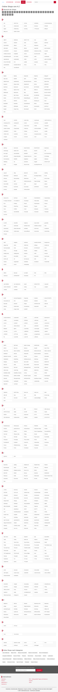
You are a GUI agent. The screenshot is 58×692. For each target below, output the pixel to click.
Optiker (4, 662)
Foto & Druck (30, 655)
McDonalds (46, 356)
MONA (45, 372)
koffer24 (5, 306)
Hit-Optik (15, 250)
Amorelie (46, 50)
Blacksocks (16, 92)
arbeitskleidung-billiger (8, 56)
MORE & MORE (17, 375)
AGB (30, 682)
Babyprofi (46, 75)
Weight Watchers (27, 606)
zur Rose (25, 645)
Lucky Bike (16, 336)
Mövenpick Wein (17, 378)
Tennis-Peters (26, 542)
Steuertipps (36, 522)
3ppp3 (5, 28)
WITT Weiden (47, 611)
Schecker (46, 492)
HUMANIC (26, 261)
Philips (25, 434)
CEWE (35, 125)
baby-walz (6, 78)
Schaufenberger (37, 492)
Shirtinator (6, 503)
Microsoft (15, 367)
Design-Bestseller (17, 156)
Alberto (15, 45)
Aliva (45, 45)
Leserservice (46, 323)
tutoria (15, 561)
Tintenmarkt (6, 550)
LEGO (45, 320)
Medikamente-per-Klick (28, 359)
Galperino (26, 222)
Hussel (5, 264)
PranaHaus (46, 442)
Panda (45, 425)
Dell (45, 150)
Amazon (15, 50)
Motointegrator (47, 375)
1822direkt (36, 23)
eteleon (45, 183)
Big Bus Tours (16, 89)
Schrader (26, 495)
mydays (25, 381)
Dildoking (5, 161)
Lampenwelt (16, 317)
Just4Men (16, 289)
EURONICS (36, 186)
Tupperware (6, 561)
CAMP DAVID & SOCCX (48, 120)
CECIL (15, 125)
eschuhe (15, 183)
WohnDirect (6, 614)
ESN (25, 183)
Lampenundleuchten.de (8, 317)
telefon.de (26, 539)
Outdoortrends (16, 417)
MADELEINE (36, 345)
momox (35, 372)
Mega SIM (16, 361)
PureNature (26, 447)
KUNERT (26, 309)
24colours (36, 25)
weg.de (15, 606)
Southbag (16, 517)
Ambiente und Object (38, 50)
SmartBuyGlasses (17, 511)
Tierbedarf (27, 662)
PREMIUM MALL (17, 445)
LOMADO (5, 334)
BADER (15, 78)
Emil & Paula (46, 178)
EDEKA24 (16, 175)
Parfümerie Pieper (37, 428)
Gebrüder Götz (27, 225)
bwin (4, 111)
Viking (45, 586)
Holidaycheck (16, 253)
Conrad (15, 136)
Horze (25, 256)
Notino (45, 397)
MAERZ (45, 345)
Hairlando (26, 242)
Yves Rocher (16, 634)
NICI (25, 395)
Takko (15, 536)
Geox (45, 225)
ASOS (35, 59)
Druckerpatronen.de (38, 164)
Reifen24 (46, 467)
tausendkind (46, 536)
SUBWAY (46, 525)
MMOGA (25, 370)
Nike (35, 395)
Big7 (25, 89)
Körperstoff (36, 306)
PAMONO (36, 425)
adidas (45, 39)
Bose (45, 100)
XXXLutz (15, 625)
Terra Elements (37, 542)
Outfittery (26, 417)
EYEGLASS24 (27, 189)
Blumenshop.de (47, 95)
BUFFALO (46, 106)
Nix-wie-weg (46, 395)
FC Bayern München (7, 200)
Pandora (5, 428)
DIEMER (15, 158)
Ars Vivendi (16, 56)
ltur (4, 336)
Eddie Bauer (6, 175)
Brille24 (5, 106)
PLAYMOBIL (46, 436)
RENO (35, 470)
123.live (25, 23)
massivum (46, 353)
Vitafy (15, 592)
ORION (5, 414)
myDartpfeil (16, 381)
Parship (45, 428)
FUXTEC (5, 214)
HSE (45, 258)
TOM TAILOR (16, 553)
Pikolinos (46, 434)
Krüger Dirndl (16, 309)
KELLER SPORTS (47, 298)
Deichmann (46, 147)
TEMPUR (46, 539)
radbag (15, 464)
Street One (36, 525)
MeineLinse (36, 361)
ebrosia (35, 172)
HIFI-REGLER (37, 247)
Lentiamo (26, 323)
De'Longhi (5, 153)
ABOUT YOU (26, 39)
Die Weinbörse (6, 158)
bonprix (25, 100)
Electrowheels (16, 178)
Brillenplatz (16, 106)
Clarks (15, 131)
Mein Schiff (26, 361)
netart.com (36, 392)
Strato (25, 525)
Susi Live (15, 528)
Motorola (5, 378)
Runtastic (46, 478)
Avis (4, 67)
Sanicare (36, 489)
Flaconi (25, 203)
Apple (45, 53)
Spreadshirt (46, 520)
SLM (4, 511)
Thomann (15, 547)
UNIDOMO (26, 572)
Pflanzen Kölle (16, 434)
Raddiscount (26, 464)
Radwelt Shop (37, 464)
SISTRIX (46, 506)
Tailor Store (6, 536)
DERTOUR (6, 156)
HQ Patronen (26, 258)
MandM (35, 348)
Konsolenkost (26, 306)
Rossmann (16, 478)
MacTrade (16, 345)
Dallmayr (5, 147)
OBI (14, 409)
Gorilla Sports (16, 231)
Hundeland (36, 261)
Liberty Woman (17, 325)
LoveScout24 (46, 334)
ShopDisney (36, 503)
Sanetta (25, 489)
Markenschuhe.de (37, 350)
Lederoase (36, 320)
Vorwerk (25, 595)
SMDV (35, 511)
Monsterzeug (6, 375)
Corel (35, 136)
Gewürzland (6, 228)
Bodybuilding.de (27, 97)
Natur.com (26, 392)
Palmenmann (16, 425)
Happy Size (6, 245)
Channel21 (46, 125)
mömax (25, 372)
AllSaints (15, 48)
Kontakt (30, 680)
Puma (15, 447)
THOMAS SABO (27, 547)
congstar (5, 136)
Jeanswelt (46, 284)
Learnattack (16, 320)
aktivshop (46, 42)
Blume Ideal (26, 95)
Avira (45, 64)
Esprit (35, 183)
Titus (45, 550)
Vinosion (25, 589)
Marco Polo (6, 350)
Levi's (5, 325)
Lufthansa (36, 336)
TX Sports (26, 561)
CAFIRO (15, 120)
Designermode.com (27, 156)
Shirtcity (45, 500)
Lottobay (25, 334)
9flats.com (6, 31)
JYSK (25, 289)
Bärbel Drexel (6, 81)
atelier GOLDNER (47, 59)
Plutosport (6, 439)
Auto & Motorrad (6, 652)
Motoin (35, 375)
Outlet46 (35, 417)
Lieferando (46, 325)
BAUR (35, 81)
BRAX (35, 103)
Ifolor (35, 272)
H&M (5, 242)
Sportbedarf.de (16, 520)
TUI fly (35, 558)
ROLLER (25, 475)
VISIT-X (35, 589)
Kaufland (36, 298)
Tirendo (35, 550)
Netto (45, 392)
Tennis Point (16, 542)
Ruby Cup (26, 478)
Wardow (25, 603)
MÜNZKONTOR (27, 378)
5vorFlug (25, 28)
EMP (15, 181)
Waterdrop (46, 603)
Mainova (25, 348)
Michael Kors (6, 367)
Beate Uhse (46, 81)
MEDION (46, 359)
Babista (15, 75)
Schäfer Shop (26, 492)
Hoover (5, 256)
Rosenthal (6, 478)
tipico (15, 550)
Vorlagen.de (16, 595)
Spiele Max (46, 517)
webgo (5, 606)
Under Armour (16, 572)
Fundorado (36, 211)
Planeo (25, 436)
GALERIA (16, 222)
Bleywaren (36, 92)
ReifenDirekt (6, 470)
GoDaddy (26, 228)
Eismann (5, 178)
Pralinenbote (36, 442)
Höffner (45, 250)
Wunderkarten (47, 614)
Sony (5, 517)
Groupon (5, 233)
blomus (5, 95)
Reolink (45, 470)
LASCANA (36, 317)
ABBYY (5, 39)
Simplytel (15, 506)
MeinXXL (5, 364)
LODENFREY (36, 331)
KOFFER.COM (37, 303)
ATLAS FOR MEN (7, 61)
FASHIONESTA (37, 197)
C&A (4, 120)
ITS (35, 275)
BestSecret (16, 86)
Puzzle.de (36, 447)
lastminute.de (47, 317)
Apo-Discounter (37, 53)
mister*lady (16, 370)
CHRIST (46, 128)
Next (15, 395)
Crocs (45, 136)
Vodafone (36, 592)
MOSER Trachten (27, 375)
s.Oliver (5, 489)
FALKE (25, 197)
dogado (35, 161)
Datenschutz (3, 682)
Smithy (45, 511)
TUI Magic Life (47, 558)
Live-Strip (5, 331)
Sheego (15, 500)
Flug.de (35, 206)
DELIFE (35, 150)
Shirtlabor (16, 503)
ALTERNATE (6, 50)
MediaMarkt (6, 359)
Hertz (15, 247)
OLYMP (25, 411)
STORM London (17, 525)
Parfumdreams (27, 428)
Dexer (35, 156)
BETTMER (46, 86)
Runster (35, 478)
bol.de (5, 100)
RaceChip (5, 464)
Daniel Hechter (27, 147)
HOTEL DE (6, 258)
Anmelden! (39, 670)
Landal (25, 317)
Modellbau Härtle (7, 372)
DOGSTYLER (47, 161)
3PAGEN (46, 25)
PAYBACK (6, 431)
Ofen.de (35, 409)
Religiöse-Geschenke (18, 470)
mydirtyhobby (36, 381)
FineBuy (15, 203)
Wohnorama (16, 614)
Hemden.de (46, 245)
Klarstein (15, 303)
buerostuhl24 (36, 106)
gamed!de (46, 222)
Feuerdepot (26, 200)
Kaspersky (26, 298)
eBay (15, 172)
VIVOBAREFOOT (27, 592)
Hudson (5, 261)
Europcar (46, 186)
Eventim (5, 189)
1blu (4, 25)
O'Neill (35, 411)
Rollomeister (36, 475)
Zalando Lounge (17, 642)
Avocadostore (16, 67)
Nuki (4, 400)
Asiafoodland (16, 59)
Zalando (5, 642)
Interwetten (26, 275)
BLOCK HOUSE (47, 92)
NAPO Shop (16, 392)
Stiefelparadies (47, 522)
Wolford (25, 614)
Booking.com (36, 100)
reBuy (15, 467)
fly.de (45, 206)
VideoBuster (26, 586)
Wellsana (46, 606)
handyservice (46, 242)
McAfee (25, 356)
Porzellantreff (6, 442)
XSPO (5, 625)
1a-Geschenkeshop (48, 23)
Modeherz (46, 370)
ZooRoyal (16, 645)
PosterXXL (26, 442)
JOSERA (15, 286)
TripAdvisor (6, 558)
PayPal (15, 431)
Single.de (36, 506)
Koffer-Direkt (16, 306)
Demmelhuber (16, 153)
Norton (25, 397)
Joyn (35, 286)
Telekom (35, 539)
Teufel (45, 542)
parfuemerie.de (17, 428)
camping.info (16, 122)
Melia (15, 364)
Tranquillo (16, 556)
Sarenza (46, 489)
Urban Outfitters (47, 572)
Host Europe (46, 256)
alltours (25, 48)
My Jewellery (6, 381)
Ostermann (26, 414)
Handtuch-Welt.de (37, 242)
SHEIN (25, 500)
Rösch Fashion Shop (48, 475)
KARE (5, 298)
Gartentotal (16, 225)
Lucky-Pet (26, 336)
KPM (45, 306)
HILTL (45, 247)
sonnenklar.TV (47, 514)
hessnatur (26, 247)
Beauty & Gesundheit (22, 652)
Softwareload (36, 514)
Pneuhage (16, 439)
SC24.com (16, 492)
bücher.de (26, 106)
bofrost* (45, 97)
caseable (46, 122)
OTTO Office (46, 414)
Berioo (35, 84)
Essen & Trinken (17, 655)
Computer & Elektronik (7, 655)
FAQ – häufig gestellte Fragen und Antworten (38, 679)
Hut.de (15, 264)
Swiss (35, 528)
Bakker (35, 78)
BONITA (15, 100)
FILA (4, 203)
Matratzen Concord (7, 356)
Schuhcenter (46, 495)
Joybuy (25, 286)
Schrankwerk (36, 495)
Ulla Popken (6, 572)
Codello (45, 131)
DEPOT (35, 153)
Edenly (25, 175)
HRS (35, 258)
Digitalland (26, 158)
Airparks (35, 42)
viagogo (15, 586)
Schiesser (16, 495)
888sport (46, 28)
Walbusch (5, 603)
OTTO (35, 414)
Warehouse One (37, 603)
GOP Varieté (6, 231)
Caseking (5, 125)
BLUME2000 (36, 95)
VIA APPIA (6, 586)
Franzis (5, 211)
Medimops (36, 359)
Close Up (36, 131)
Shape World (6, 500)
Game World (36, 222)
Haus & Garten (38, 655)
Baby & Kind (13, 652)
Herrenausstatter (7, 247)
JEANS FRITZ (37, 284)
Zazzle (25, 642)
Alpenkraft (36, 48)
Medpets (5, 361)
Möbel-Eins (36, 370)
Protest (5, 447)
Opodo (45, 411)
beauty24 (5, 84)
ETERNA (5, 186)
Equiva (45, 181)
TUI (14, 558)
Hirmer (5, 250)
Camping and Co (7, 122)
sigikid (45, 503)
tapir (35, 536)
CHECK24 (26, 128)
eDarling (46, 172)
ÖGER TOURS (17, 31)
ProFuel (45, 445)
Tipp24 (25, 550)
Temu (5, 542)
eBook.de (26, 172)
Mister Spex (6, 370)
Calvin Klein (26, 120)
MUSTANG (46, 378)
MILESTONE (36, 367)
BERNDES (46, 84)
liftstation (5, 328)
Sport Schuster (6, 520)
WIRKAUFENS (37, 611)
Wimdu (5, 611)
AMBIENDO (26, 50)
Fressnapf (26, 211)
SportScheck (36, 520)
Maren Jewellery (17, 350)
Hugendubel (16, 261)
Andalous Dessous (7, 53)
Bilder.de (36, 89)
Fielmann (46, 200)
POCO (35, 439)
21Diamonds (16, 25)
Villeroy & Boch (6, 589)
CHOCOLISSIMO (37, 128)
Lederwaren (50, 655)
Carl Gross (36, 122)
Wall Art (15, 603)
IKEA (45, 272)
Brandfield (6, 103)
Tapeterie (26, 536)
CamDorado (36, 120)
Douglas (15, 164)
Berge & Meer (16, 84)
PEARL (25, 431)
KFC (15, 300)
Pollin (45, 439)
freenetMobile (16, 211)
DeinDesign (6, 150)
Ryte (4, 481)
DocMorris (26, 161)
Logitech (46, 331)
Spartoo (35, 517)
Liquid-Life (46, 328)
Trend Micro (46, 556)
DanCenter (16, 147)
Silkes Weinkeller (7, 506)
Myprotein (5, 383)
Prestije (25, 445)
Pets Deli (5, 434)
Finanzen (24, 655)
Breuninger (46, 103)
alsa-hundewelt (47, 48)
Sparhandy (26, 517)
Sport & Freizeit (20, 662)
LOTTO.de (16, 334)
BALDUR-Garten (47, 78)
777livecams (36, 28)
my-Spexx (16, 383)
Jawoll (25, 284)
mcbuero (36, 356)
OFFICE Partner (7, 411)
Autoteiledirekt (6, 64)
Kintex (45, 300)
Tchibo (15, 539)
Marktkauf (5, 353)
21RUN (25, 25)
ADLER (5, 42)
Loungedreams (37, 334)
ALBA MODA (6, 45)
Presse (2, 680)
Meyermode (36, 364)
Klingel (25, 303)
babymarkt (26, 75)
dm (14, 161)
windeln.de (16, 611)
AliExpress (36, 45)
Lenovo (5, 323)
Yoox (5, 634)
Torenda (5, 556)
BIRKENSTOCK (47, 89)
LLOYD (15, 331)
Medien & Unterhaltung (17, 658)
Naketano (5, 392)
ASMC (25, 59)
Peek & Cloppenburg (38, 431)
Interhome (6, 275)
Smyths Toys (6, 514)
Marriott (15, 353)
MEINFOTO (46, 361)
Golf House (36, 228)
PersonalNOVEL (47, 431)
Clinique (25, 131)
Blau (25, 92)
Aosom (25, 53)
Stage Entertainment (7, 522)
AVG (35, 64)
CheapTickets (16, 128)
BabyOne (36, 75)
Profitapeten (36, 445)
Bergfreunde (26, 84)
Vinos (15, 589)
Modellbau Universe (17, 372)
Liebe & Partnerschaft (7, 658)
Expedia (15, 189)
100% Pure (16, 23)
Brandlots (15, 103)
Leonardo (36, 323)
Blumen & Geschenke (33, 652)
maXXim (15, 356)
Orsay (15, 414)
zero (35, 642)
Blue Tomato (16, 95)
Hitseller (25, 250)
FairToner (15, 197)
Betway (5, 89)
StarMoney (26, 522)
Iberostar (15, 272)
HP (14, 258)
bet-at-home (26, 86)
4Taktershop (16, 28)
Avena (25, 64)
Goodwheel (46, 228)
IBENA (5, 272)
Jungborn (46, 286)
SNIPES (25, 514)
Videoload (36, 586)
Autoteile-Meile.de (17, 64)
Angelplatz (16, 53)
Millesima (46, 367)
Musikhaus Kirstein (37, 378)
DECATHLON (36, 147)
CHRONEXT (6, 131)
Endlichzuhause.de (27, 181)
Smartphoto (26, 511)
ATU (15, 61)
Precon (5, 445)
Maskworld (26, 353)
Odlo (25, 409)
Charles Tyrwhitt (7, 128)
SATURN (5, 492)
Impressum (3, 684)
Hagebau (15, 242)
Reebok (25, 467)
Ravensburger (6, 467)
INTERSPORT (16, 275)
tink (45, 547)
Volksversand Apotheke (8, 595)
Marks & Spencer (47, 350)
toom (35, 553)
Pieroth (35, 434)
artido (35, 56)
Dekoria (25, 150)
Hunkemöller (46, 261)
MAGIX (5, 348)
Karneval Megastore (17, 298)
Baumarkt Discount (27, 81)
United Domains (37, 572)
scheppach (6, 495)
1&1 (4, 23)
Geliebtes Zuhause (37, 225)
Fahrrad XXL (6, 197)
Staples (15, 522)
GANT (5, 225)
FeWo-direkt (36, 200)
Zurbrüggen (36, 645)
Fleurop (45, 203)
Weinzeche (36, 606)
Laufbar (5, 320)
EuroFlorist (16, 186)
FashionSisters (47, 197)
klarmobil (5, 303)
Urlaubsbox (16, 575)
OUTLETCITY (47, 417)
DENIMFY (26, 153)
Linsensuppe (36, 328)
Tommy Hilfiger (27, 553)
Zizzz (45, 642)
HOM (35, 253)
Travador (25, 556)
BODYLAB (36, 97)
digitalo (35, 158)
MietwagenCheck (27, 367)
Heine (15, 245)
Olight (15, 411)
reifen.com (36, 467)
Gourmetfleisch (27, 231)
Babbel (5, 75)
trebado (35, 556)
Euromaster (26, 186)
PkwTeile (15, 436)
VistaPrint (5, 592)
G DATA (5, 222)
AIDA (25, 42)
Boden (5, 97)
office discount (47, 409)
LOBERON (26, 331)
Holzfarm (25, 253)
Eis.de (45, 175)
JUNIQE (5, 289)
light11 (15, 328)
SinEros (25, 506)
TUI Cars (25, 558)
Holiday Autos (6, 253)
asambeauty (46, 56)
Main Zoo (15, 348)
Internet (44, 655)
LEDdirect (26, 320)
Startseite (3, 679)
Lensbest (15, 323)
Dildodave (46, 158)
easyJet (5, 172)
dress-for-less (26, 164)
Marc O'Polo (46, 348)
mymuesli (46, 381)
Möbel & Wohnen (27, 658)
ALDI (25, 45)
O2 (4, 409)
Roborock (5, 475)
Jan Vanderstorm (17, 284)
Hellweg (35, 245)
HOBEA (35, 250)
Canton (25, 122)
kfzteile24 (26, 300)
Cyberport (5, 139)
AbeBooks (16, 39)
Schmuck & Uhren (11, 662)
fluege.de (26, 206)
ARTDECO (26, 56)
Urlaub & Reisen (34, 662)
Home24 (46, 253)
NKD (4, 397)
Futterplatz (46, 211)
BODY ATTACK (17, 97)
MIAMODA (46, 364)
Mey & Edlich (26, 364)
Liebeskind (36, 325)
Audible (25, 61)
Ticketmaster (36, 547)
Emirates (5, 181)
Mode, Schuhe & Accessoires (39, 658)
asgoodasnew (6, 59)
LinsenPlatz (26, 328)
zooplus (5, 645)
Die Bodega (46, 156)
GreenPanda (46, 231)
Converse (26, 136)
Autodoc (46, 61)
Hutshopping (26, 264)
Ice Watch (26, 272)
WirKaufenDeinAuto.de (28, 611)
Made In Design (27, 345)
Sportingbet (26, 520)
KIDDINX (36, 300)
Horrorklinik (16, 256)
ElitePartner (26, 178)
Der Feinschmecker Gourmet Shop (48, 153)
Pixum (5, 436)
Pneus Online (26, 439)
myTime (25, 383)
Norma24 (15, 397)
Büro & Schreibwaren (43, 652)
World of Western (37, 614)
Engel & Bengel (37, 181)
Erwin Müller (6, 183)
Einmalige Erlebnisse (38, 175)
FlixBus (5, 206)
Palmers (25, 425)
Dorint (5, 164)
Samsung (15, 489)
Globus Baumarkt (17, 228)
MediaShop (16, 359)
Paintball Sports (7, 425)
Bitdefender (6, 92)
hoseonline (36, 256)
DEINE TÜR (16, 150)
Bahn (25, 78)
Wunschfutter (6, 617)
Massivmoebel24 (37, 353)
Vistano (45, 589)
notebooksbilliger (37, 397)
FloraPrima (16, 206)
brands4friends (27, 103)
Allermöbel (6, 48)
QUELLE (5, 456)
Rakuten (46, 464)
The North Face (7, 547)
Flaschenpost (36, 203)
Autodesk (36, 61)
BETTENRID (36, 86)
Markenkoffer (26, 350)
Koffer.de (46, 303)
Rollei (15, 475)
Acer (35, 39)
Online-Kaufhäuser (51, 658)
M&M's (5, 345)
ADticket (15, 42)
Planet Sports (36, 436)
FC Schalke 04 (16, 200)
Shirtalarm (36, 500)
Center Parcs (26, 125)
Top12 (45, 553)
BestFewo (5, 86)
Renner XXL (26, 470)
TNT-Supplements (7, 553)
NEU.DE (5, 395)
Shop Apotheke (27, 503)
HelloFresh (26, 245)
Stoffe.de (5, 525)
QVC (15, 456)
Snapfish (15, 514)
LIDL (25, 325)
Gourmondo (36, 231)
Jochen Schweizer (7, 286)
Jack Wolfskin (6, 284)
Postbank (15, 442)
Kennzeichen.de (7, 300)
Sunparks (5, 528)
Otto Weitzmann (7, 417)
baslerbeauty (16, 81)
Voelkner (46, 592)
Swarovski (26, 528)
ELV (35, 178)
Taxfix (5, 539)
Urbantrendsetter (7, 575)
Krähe (5, 309)
